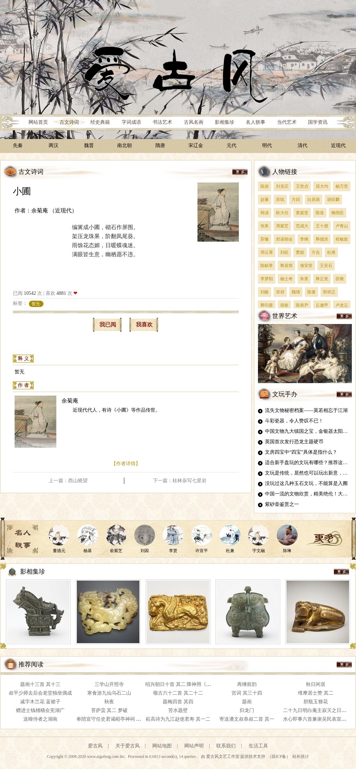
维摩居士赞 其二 (315, 693)
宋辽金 (195, 145)
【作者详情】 (125, 463)
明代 (267, 145)
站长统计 (300, 756)
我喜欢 (144, 324)
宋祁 (280, 292)
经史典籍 (100, 122)
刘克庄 (282, 186)
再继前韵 (247, 684)
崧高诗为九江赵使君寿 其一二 (178, 719)
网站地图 (162, 745)
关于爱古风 (127, 745)
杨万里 (341, 186)
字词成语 (131, 122)
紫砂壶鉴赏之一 (282, 504)
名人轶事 (255, 122)
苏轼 (280, 199)
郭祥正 (329, 292)
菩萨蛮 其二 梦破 (109, 710)
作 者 (23, 385)
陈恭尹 (302, 305)
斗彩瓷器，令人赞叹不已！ (294, 420)
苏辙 (264, 239)
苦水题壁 (178, 710)
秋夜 (109, 701)
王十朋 (322, 226)
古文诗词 (69, 122)
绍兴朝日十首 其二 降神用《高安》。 (185, 684)
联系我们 (226, 745)
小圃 (22, 191)
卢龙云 (341, 305)
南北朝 (124, 145)
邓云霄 (266, 252)
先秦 (18, 145)
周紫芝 (282, 226)
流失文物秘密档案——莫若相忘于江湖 (306, 410)
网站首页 (38, 122)
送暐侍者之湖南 (40, 719)
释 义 (23, 358)
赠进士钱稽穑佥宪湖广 (40, 710)
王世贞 (302, 186)
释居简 (286, 265)
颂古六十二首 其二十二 (178, 693)
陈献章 (266, 265)
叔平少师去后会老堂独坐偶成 (40, 693)
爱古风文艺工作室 (223, 756)
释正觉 (322, 278)
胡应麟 (333, 199)
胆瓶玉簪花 (316, 701)
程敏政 (341, 239)
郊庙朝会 (284, 239)
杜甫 (331, 252)
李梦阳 (266, 278)
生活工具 (258, 745)
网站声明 (194, 745)
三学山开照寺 (109, 684)
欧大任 (282, 212)
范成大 (302, 226)
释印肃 (266, 305)
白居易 (313, 199)
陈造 (320, 212)
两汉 (53, 145)
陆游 (264, 186)
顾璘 (296, 292)
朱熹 (304, 278)
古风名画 (193, 122)
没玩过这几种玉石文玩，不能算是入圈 (306, 483)
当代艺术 (287, 122)
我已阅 (107, 324)
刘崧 (284, 252)
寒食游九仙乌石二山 (109, 693)
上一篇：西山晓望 (68, 480)
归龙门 (247, 710)
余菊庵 (70, 401)
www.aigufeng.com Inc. (107, 756)
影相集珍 (224, 122)
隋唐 (160, 145)
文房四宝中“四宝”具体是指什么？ (301, 452)
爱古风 (95, 745)
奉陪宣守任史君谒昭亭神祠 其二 (111, 719)
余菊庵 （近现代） (54, 210)
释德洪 (322, 239)
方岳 (316, 252)
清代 (302, 145)
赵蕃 (264, 199)
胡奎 (284, 305)
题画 (247, 701)
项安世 (306, 265)
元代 (231, 145)
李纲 (304, 239)
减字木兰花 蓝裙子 (40, 701)
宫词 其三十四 (247, 693)
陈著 (311, 292)
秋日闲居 (315, 684)
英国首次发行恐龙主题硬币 (294, 441)
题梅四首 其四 (178, 701)
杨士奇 (286, 278)
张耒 (264, 226)
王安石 (326, 265)
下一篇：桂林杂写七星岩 (180, 480)
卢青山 (341, 226)
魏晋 (89, 145)
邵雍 (339, 278)
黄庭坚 (302, 212)
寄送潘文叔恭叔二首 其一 (246, 719)
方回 (296, 199)
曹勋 (300, 252)
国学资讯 (317, 122)
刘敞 (264, 292)
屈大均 (322, 186)
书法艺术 (162, 122)
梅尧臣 (337, 212)
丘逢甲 (322, 305)
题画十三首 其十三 (40, 684)
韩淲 (264, 212)
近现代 (338, 145)
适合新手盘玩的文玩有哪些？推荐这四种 (309, 462)
